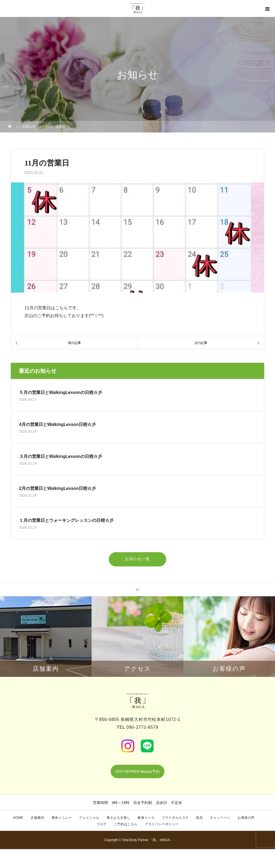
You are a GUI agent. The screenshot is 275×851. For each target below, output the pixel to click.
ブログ (101, 826)
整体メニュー (62, 819)
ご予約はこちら (126, 826)
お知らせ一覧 (137, 558)
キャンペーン (220, 819)
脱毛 (199, 819)
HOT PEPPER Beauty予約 (137, 773)
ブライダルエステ (175, 819)
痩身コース (146, 819)
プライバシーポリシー (162, 826)
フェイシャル (89, 819)
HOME (18, 819)
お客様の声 (246, 819)
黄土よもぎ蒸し (118, 819)
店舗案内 (37, 819)
